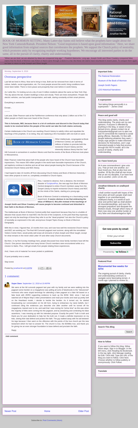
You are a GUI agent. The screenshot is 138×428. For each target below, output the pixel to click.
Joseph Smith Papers (107, 85)
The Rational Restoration (109, 76)
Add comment (12, 336)
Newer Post (10, 411)
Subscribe (115, 243)
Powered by (115, 252)
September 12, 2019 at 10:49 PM (36, 283)
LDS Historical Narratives (109, 90)
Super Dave (17, 283)
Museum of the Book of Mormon (112, 80)
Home (47, 411)
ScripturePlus (52, 183)
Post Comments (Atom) (52, 420)
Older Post (83, 411)
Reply (14, 330)
